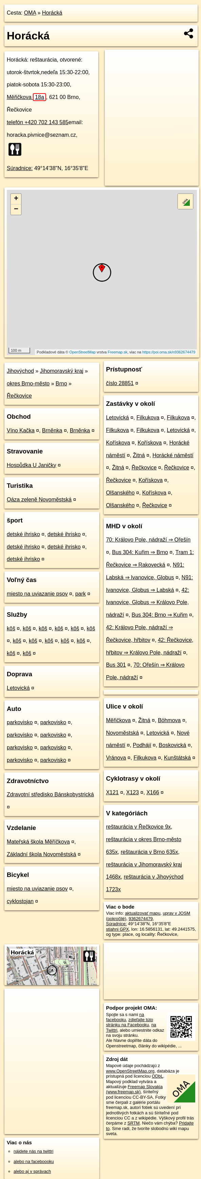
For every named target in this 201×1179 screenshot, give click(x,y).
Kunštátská (177, 758)
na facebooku (125, 1017)
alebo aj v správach (32, 1171)
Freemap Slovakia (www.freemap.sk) (134, 1089)
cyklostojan (20, 901)
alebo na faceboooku (34, 1161)
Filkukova (148, 417)
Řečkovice (19, 396)
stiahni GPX (117, 929)
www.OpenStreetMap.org (130, 1071)
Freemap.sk (117, 352)
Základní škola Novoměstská (41, 854)
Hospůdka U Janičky (31, 465)
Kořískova (118, 443)
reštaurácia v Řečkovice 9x (138, 827)
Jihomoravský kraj (61, 371)
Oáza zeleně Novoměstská (39, 499)
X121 (112, 792)
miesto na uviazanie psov (37, 594)
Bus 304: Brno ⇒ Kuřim (159, 615)
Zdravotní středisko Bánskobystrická (50, 794)
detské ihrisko (23, 534)
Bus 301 (116, 665)
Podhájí (142, 745)
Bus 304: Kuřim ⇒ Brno (140, 552)
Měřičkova (26, 97)
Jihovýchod (20, 371)
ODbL (157, 1076)
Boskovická (172, 745)
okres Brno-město (28, 383)
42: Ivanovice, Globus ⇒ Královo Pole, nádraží (147, 602)
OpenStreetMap (82, 352)
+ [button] (16, 199)
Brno (61, 383)
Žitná (139, 455)
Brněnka (52, 430)
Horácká (52, 13)
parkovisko (20, 722)
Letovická (18, 688)
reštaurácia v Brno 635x (149, 852)
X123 (132, 792)
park (80, 594)
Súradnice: (20, 168)
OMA (30, 13)
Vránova (116, 758)
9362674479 (141, 918)
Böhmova (169, 720)
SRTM (133, 1123)
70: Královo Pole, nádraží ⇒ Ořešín (148, 540)
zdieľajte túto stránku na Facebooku (129, 1022)
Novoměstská (122, 733)
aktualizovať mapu (142, 913)
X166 (152, 792)
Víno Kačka (21, 430)
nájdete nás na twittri (33, 1151)
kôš (11, 628)
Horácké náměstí (173, 455)
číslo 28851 (120, 383)
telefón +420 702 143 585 (37, 122)
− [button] (16, 209)
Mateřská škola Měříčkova (38, 842)
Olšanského (120, 493)
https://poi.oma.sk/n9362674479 (169, 352)
